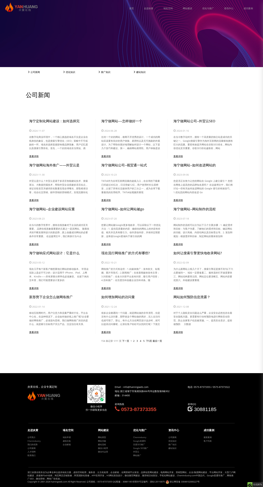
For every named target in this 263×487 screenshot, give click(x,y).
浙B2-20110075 (157, 481)
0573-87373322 (221, 387)
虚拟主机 (67, 441)
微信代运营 (103, 451)
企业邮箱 (67, 444)
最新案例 (208, 437)
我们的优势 (33, 444)
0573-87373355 (202, 387)
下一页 (125, 340)
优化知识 (69, 72)
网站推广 (137, 455)
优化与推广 (208, 8)
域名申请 (67, 437)
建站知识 (139, 72)
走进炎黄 (148, 8)
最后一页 (157, 340)
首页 (131, 8)
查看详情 (34, 156)
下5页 (149, 340)
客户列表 (208, 441)
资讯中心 (228, 8)
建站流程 (102, 444)
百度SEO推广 (139, 444)
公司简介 (32, 437)
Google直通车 (139, 441)
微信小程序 (103, 448)
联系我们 (32, 455)
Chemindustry (34, 441)
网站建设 (187, 8)
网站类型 (102, 437)
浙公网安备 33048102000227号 (185, 481)
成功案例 (248, 8)
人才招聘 (32, 451)
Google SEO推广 (140, 448)
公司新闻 (34, 72)
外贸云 (136, 451)
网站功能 (102, 441)
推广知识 (104, 72)
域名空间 (168, 8)
